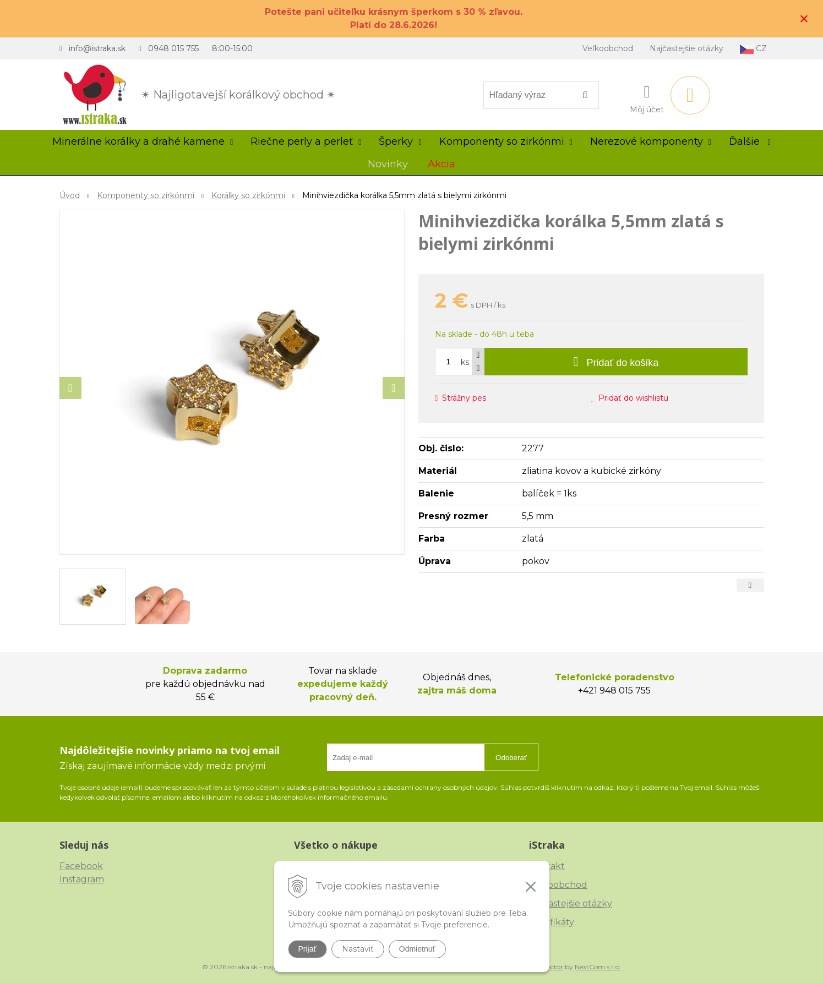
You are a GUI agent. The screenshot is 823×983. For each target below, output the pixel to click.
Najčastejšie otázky (686, 48)
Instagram (81, 879)
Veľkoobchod (607, 48)
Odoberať (511, 757)
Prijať (307, 948)
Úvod (69, 195)
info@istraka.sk (97, 48)
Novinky (388, 164)
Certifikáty (551, 922)
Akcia (441, 164)
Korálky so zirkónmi (248, 195)
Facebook (81, 866)
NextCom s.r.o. (598, 967)
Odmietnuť (417, 948)
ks (465, 362)
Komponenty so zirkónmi (145, 195)
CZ (753, 48)
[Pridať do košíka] (615, 361)
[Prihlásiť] (647, 97)
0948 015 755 (173, 48)
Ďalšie (750, 141)
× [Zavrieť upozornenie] (804, 18)
